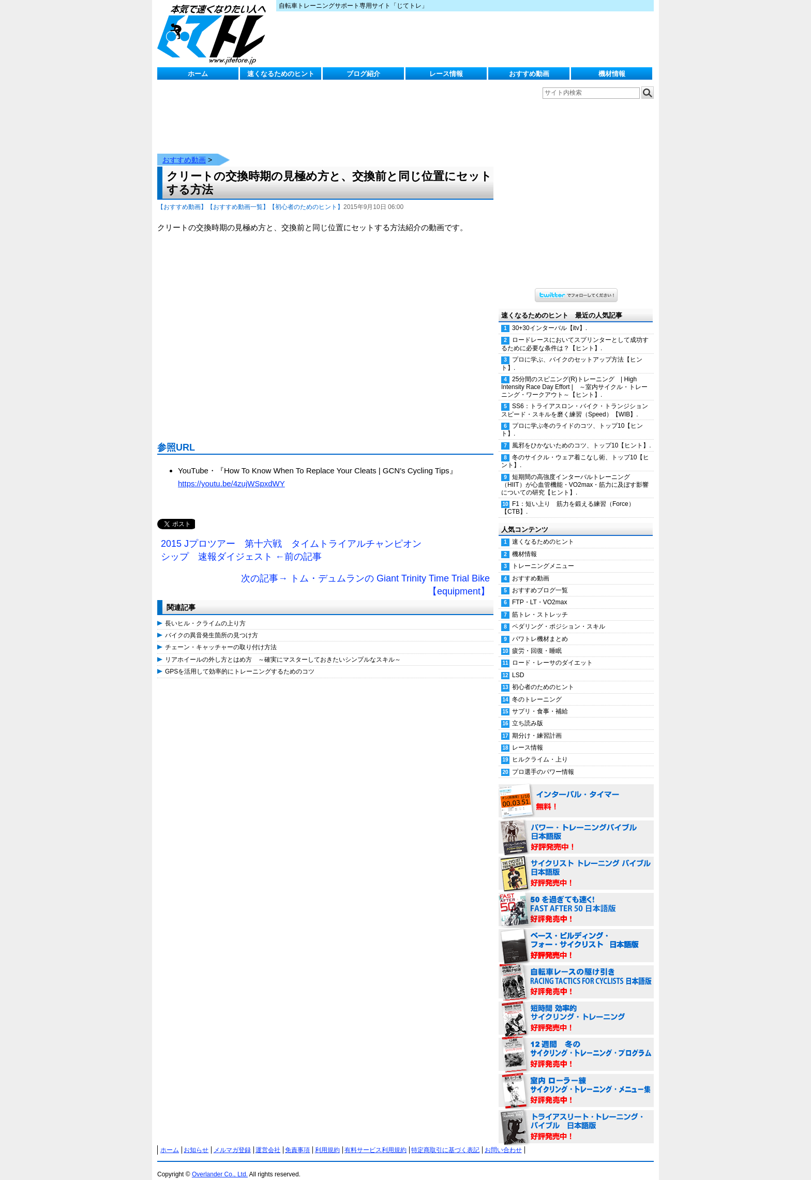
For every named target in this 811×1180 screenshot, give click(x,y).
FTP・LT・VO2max (539, 591)
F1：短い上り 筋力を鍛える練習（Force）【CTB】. (568, 497)
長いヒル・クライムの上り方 (205, 613)
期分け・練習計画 (537, 725)
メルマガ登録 (232, 1139)
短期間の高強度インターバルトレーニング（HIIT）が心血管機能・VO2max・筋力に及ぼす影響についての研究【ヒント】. (575, 474)
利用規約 (327, 1139)
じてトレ (214, 33)
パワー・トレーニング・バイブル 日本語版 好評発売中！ (576, 827)
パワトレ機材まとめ (540, 628)
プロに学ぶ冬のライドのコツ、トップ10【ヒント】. (572, 419)
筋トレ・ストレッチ (540, 604)
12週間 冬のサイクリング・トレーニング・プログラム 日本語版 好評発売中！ (576, 1044)
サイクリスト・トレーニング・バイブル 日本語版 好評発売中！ (576, 863)
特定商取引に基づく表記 (445, 1139)
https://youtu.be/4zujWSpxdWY (231, 473)
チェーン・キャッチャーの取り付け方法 (221, 636)
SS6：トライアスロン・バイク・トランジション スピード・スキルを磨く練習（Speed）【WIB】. (577, 399)
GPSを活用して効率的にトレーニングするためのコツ (239, 661)
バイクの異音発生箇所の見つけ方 (211, 625)
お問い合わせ (503, 1139)
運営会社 (268, 1139)
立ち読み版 (527, 712)
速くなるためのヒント (280, 74)
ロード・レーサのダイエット (552, 652)
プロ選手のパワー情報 (543, 761)
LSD (518, 664)
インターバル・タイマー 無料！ (576, 791)
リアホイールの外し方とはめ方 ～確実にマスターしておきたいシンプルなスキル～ (283, 649)
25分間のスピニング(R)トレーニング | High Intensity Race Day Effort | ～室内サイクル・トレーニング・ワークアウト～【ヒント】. (574, 376)
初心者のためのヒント (543, 676)
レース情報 (446, 74)
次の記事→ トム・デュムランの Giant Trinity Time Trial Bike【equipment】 (365, 575)
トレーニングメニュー (543, 555)
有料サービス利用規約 (375, 1139)
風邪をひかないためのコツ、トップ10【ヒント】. (581, 435)
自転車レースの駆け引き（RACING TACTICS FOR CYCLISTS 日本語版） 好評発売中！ (576, 972)
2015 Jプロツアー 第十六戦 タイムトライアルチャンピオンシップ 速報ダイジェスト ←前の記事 (291, 540)
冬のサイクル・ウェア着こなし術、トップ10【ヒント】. (575, 450)
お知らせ (196, 1139)
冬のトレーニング (537, 689)
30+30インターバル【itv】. (549, 317)
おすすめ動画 (529, 74)
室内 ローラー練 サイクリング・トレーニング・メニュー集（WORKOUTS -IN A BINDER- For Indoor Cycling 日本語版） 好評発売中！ (576, 1081)
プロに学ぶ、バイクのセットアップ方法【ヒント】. (571, 353)
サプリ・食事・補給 (540, 701)
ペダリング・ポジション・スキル (558, 616)
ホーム (198, 74)
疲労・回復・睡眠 (537, 640)
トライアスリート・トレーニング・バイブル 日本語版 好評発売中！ (576, 1117)
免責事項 (297, 1139)
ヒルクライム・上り (540, 749)
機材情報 (611, 74)
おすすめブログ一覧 (540, 580)
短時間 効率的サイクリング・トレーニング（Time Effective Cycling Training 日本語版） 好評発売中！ (576, 1008)
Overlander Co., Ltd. (220, 1164)
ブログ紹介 (363, 74)
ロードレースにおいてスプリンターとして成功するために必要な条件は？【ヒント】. (575, 333)
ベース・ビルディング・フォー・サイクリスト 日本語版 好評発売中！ (576, 936)
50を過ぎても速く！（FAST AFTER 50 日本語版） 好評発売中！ (576, 900)
